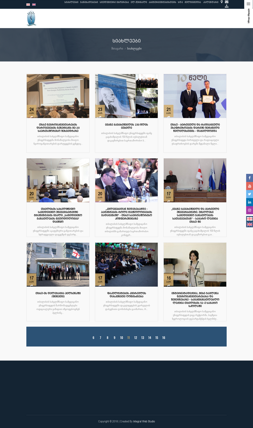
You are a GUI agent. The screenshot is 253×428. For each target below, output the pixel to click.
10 (121, 338)
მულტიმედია (193, 2)
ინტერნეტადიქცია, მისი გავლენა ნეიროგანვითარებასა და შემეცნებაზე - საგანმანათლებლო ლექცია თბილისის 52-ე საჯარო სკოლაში (195, 300)
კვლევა (98, 18)
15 (156, 338)
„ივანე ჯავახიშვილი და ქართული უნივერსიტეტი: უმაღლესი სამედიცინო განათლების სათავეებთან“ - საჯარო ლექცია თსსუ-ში (195, 215)
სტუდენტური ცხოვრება (114, 2)
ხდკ (180, 2)
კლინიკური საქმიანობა (121, 18)
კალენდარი (210, 2)
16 (163, 338)
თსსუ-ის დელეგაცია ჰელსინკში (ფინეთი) (58, 295)
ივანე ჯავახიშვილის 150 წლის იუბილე (126, 126)
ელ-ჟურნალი (139, 2)
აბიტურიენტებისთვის (162, 2)
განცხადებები (89, 2)
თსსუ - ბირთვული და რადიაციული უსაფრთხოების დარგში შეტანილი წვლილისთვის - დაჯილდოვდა (195, 128)
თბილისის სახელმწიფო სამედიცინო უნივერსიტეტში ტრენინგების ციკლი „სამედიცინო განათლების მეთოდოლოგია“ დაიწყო (58, 215)
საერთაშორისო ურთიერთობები (199, 18)
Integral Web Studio (144, 421)
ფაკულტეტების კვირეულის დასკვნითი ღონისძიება (126, 295)
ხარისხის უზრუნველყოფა (157, 18)
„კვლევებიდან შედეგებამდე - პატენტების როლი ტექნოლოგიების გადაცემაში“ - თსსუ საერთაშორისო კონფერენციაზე (126, 214)
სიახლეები (71, 2)
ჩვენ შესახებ (62, 18)
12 (135, 338)
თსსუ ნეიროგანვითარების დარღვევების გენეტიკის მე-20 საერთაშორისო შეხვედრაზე (58, 128)
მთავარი (117, 48)
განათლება (82, 18)
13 (142, 338)
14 (149, 338)
